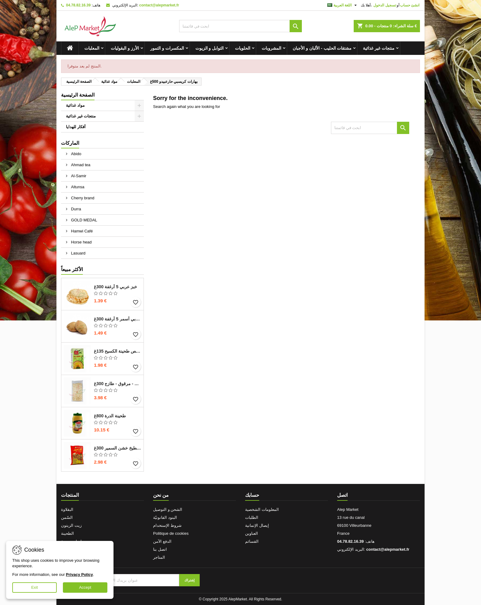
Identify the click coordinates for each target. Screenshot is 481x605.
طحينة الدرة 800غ (110, 415)
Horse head (81, 242)
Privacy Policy (79, 574)
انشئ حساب (409, 5)
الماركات (70, 143)
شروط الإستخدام (167, 525)
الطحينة (67, 533)
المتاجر (159, 557)
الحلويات (242, 48)
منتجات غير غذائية (378, 48)
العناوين (251, 533)
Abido (75, 153)
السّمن (67, 517)
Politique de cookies (171, 533)
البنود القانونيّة (165, 517)
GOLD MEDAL (83, 220)
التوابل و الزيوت (209, 48)
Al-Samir (78, 176)
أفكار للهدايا (76, 126)
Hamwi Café (81, 231)
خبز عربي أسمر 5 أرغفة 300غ (117, 318)
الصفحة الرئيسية (77, 95)
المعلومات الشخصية (262, 509)
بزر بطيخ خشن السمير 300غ (117, 448)
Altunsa (77, 187)
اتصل (342, 495)
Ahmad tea (80, 165)
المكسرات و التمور (167, 48)
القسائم (252, 541)
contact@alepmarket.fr (159, 5)
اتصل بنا (160, 549)
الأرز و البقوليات (125, 48)
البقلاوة (67, 509)
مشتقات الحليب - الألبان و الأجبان (322, 48)
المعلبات (91, 48)
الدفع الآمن (162, 541)
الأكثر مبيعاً (72, 269)
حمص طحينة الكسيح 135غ (117, 351)
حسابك (252, 495)
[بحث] (240, 26)
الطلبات (251, 517)
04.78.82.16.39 (78, 5)
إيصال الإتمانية (257, 525)
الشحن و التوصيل (167, 509)
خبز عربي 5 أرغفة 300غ (115, 286)
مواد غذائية (75, 105)
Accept (85, 587)
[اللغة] (342, 5)
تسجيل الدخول (384, 5)
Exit (34, 587)
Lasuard (78, 253)
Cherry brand (82, 198)
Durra (75, 209)
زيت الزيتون (71, 525)
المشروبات (271, 48)
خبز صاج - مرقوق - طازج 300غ (117, 383)
